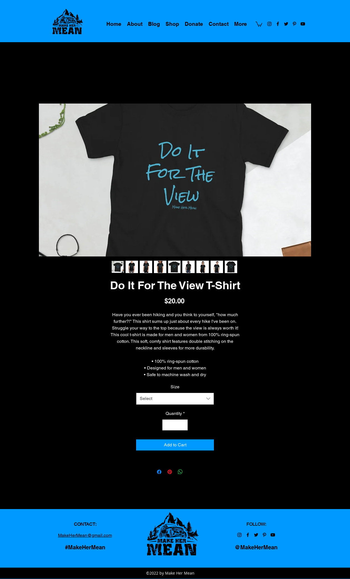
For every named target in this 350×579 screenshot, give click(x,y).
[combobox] (175, 399)
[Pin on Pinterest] (169, 472)
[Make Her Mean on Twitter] (286, 24)
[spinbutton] (175, 425)
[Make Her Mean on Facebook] (278, 24)
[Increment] (183, 425)
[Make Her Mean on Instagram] (269, 24)
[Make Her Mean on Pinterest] (294, 24)
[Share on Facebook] (159, 472)
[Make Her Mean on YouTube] (303, 24)
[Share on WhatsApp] (180, 472)
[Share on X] (191, 472)
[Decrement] (167, 425)
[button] (259, 24)
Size (175, 386)
